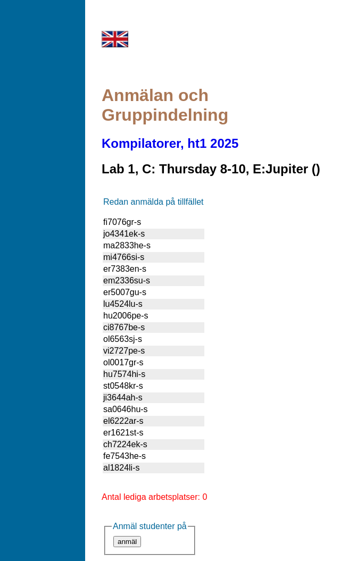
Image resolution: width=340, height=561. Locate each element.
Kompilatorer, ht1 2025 (170, 143)
